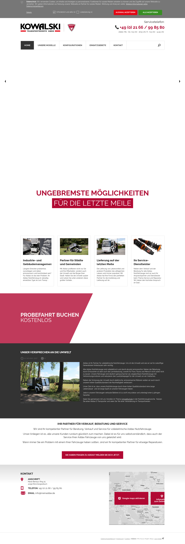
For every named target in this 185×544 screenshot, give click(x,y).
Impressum (120, 539)
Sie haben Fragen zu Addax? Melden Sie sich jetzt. (92, 455)
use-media (158, 539)
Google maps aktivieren (133, 498)
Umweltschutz (127, 399)
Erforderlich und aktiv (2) (64, 12)
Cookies (127, 539)
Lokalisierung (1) (84, 12)
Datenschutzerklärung (108, 539)
